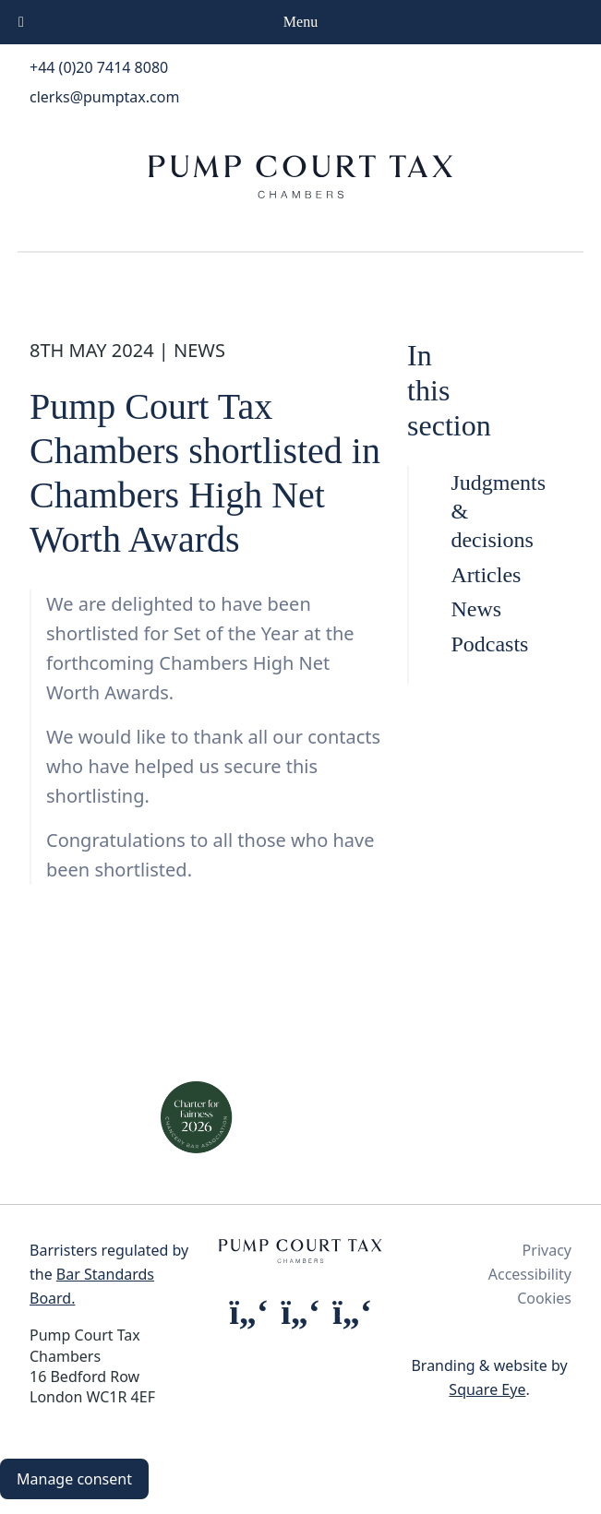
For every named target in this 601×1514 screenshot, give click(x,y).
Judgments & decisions (463, 511)
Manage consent (74, 1479)
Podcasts (463, 644)
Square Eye (487, 1389)
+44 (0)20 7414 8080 (99, 67)
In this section (449, 391)
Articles (463, 575)
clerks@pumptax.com (104, 97)
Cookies (544, 1298)
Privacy (547, 1250)
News (463, 609)
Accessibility (529, 1274)
